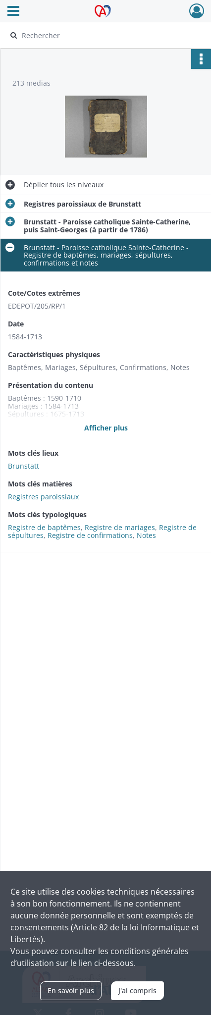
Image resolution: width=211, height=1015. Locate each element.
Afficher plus (106, 427)
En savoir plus (71, 990)
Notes (146, 535)
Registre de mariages (120, 527)
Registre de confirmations (90, 535)
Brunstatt (23, 466)
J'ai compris (137, 990)
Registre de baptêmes (44, 527)
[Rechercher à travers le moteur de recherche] (102, 35)
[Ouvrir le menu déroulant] (13, 12)
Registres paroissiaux (43, 496)
